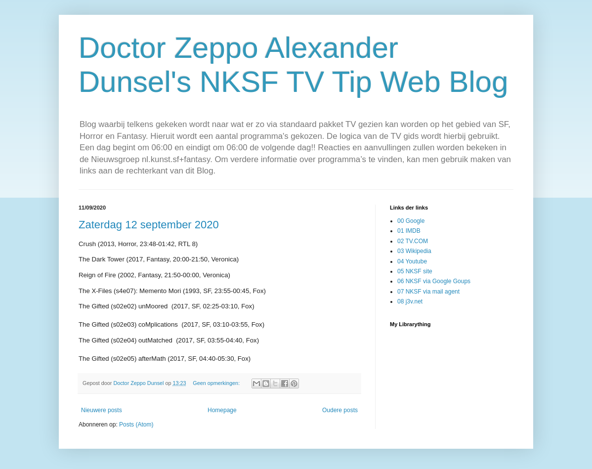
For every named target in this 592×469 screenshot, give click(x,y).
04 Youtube (412, 261)
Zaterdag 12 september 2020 (149, 224)
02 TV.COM (412, 241)
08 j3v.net (410, 301)
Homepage (222, 410)
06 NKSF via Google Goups (433, 281)
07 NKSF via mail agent (428, 291)
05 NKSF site (414, 271)
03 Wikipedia (414, 251)
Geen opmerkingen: (217, 383)
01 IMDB (409, 230)
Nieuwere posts (101, 410)
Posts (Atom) (136, 424)
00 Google (410, 220)
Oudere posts (340, 410)
